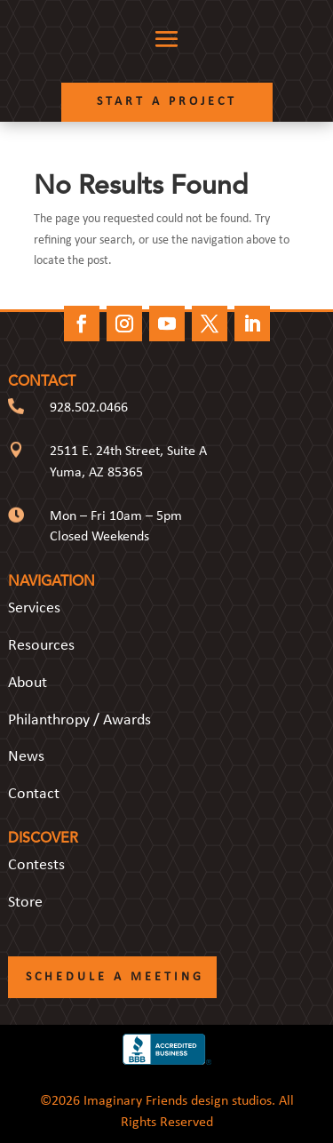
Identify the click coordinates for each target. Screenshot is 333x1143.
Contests (36, 865)
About (27, 683)
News (26, 756)
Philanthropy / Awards (79, 720)
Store (25, 902)
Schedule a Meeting (115, 977)
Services (34, 608)
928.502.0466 (89, 408)
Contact (33, 794)
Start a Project (167, 101)
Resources (41, 645)
